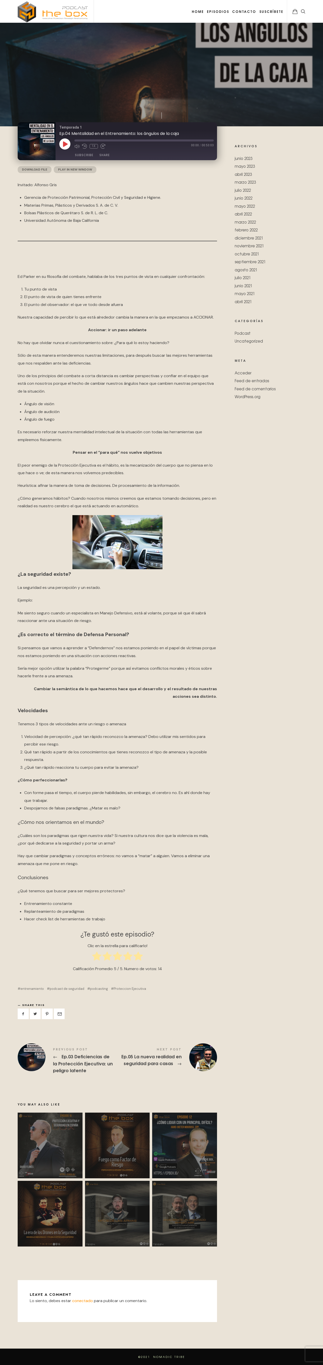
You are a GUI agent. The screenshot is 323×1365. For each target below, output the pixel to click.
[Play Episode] (64, 144)
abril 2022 (243, 214)
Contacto (244, 11)
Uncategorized (249, 341)
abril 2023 (243, 174)
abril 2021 (243, 301)
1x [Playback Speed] (94, 146)
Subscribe (84, 155)
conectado (82, 1300)
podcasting (99, 988)
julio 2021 (243, 277)
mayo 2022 (245, 205)
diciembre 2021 (249, 237)
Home (198, 11)
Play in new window (75, 169)
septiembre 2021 (250, 261)
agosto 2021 (246, 269)
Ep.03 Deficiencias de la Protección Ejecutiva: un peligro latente (67, 1060)
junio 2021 (243, 285)
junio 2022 (243, 198)
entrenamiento (32, 988)
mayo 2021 (245, 293)
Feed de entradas (252, 380)
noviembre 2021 (249, 245)
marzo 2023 (245, 182)
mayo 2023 (245, 166)
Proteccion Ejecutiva (130, 988)
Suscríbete (271, 11)
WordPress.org (247, 396)
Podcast (243, 333)
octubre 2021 (247, 253)
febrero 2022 (246, 229)
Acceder (243, 372)
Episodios (218, 11)
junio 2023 (243, 158)
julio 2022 (243, 190)
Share (104, 155)
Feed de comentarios (255, 388)
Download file (34, 169)
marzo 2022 (245, 221)
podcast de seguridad (67, 988)
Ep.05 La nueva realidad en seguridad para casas (167, 1057)
